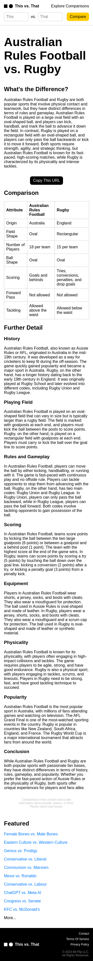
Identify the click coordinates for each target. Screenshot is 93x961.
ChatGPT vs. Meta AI (22, 893)
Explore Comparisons (70, 6)
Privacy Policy (79, 944)
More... (10, 918)
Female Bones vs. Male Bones (31, 834)
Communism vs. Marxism (26, 867)
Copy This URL (46, 180)
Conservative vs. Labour (25, 884)
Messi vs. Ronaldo (20, 876)
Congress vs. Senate (22, 901)
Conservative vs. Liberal (25, 859)
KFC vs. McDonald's (22, 909)
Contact (84, 933)
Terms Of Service (77, 939)
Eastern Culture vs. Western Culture (35, 842)
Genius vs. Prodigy (20, 851)
